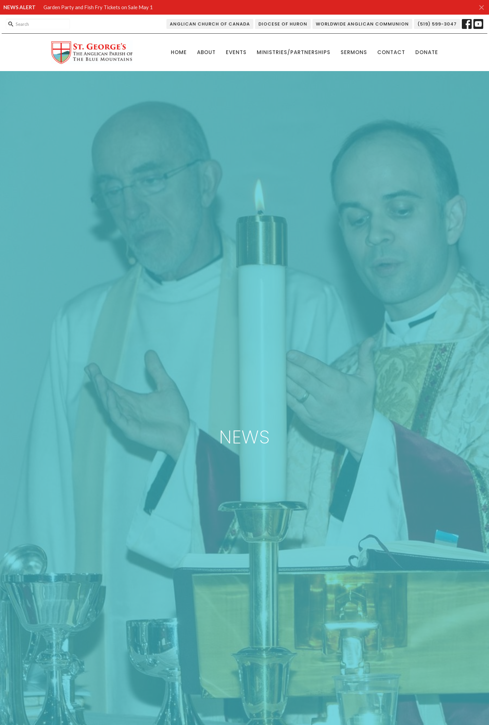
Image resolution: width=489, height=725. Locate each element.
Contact (391, 52)
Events (236, 52)
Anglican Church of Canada (210, 24)
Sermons (354, 52)
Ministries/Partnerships (293, 52)
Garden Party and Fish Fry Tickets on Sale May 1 (98, 7)
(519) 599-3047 (437, 24)
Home (179, 52)
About (206, 52)
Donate (426, 52)
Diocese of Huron (282, 24)
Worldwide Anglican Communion (362, 24)
